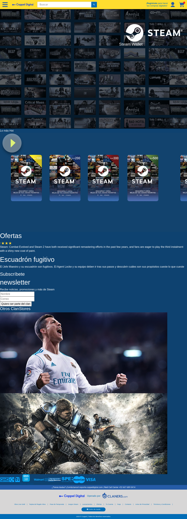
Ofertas (99, 504)
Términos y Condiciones (161, 504)
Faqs (119, 504)
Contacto (128, 504)
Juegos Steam (73, 504)
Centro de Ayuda (93, 509)
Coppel (84, 516)
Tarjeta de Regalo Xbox (37, 504)
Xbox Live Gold (19, 504)
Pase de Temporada (57, 504)
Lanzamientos (87, 504)
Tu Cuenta (109, 504)
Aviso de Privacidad (142, 504)
